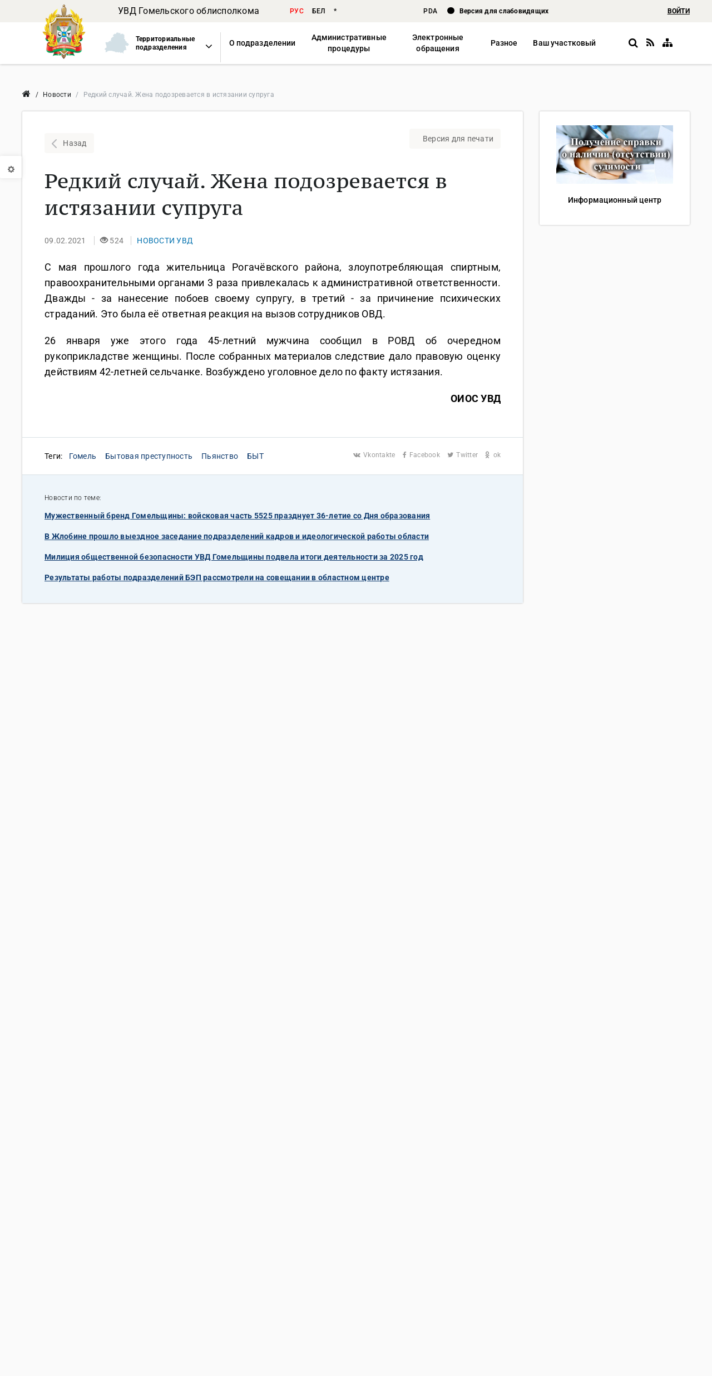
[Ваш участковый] (564, 43)
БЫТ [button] (255, 456)
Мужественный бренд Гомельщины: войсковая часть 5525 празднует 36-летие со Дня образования (237, 515)
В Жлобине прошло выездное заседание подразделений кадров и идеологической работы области (236, 536)
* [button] (335, 11)
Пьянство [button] (219, 456)
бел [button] (318, 11)
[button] (153, 43)
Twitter (463, 455)
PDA (431, 11)
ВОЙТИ (679, 11)
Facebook (422, 455)
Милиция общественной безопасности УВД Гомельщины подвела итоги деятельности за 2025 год (233, 556)
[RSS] (650, 43)
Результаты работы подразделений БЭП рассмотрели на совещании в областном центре (216, 577)
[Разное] (504, 43)
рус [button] (297, 11)
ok (493, 455)
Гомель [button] (83, 456)
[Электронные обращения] (438, 43)
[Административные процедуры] (348, 43)
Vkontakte (375, 455)
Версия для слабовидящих (504, 11)
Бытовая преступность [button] (148, 456)
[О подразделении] (262, 43)
